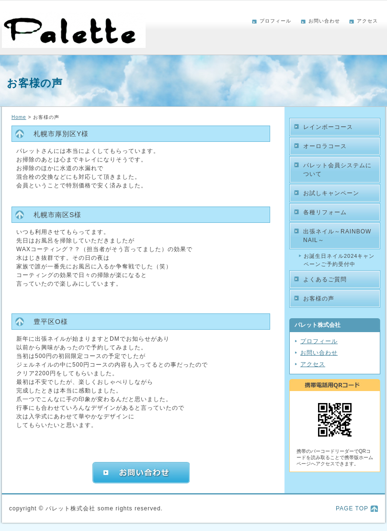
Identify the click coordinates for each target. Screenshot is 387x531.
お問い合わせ (324, 20)
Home (18, 117)
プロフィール (275, 20)
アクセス (367, 20)
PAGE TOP (352, 508)
